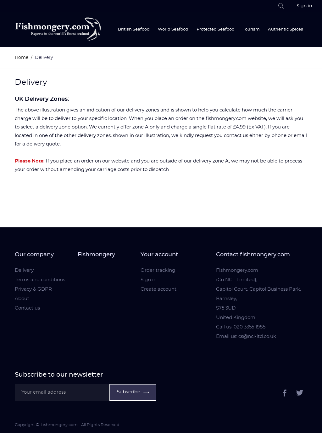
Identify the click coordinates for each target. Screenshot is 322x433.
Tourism (251, 29)
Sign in (149, 279)
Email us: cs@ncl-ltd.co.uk (246, 336)
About (22, 298)
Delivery (24, 270)
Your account (159, 255)
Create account (158, 289)
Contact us (27, 308)
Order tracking (158, 270)
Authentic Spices (285, 29)
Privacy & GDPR (33, 289)
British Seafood (134, 29)
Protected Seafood (216, 29)
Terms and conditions (40, 279)
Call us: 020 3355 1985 (240, 327)
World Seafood (173, 29)
